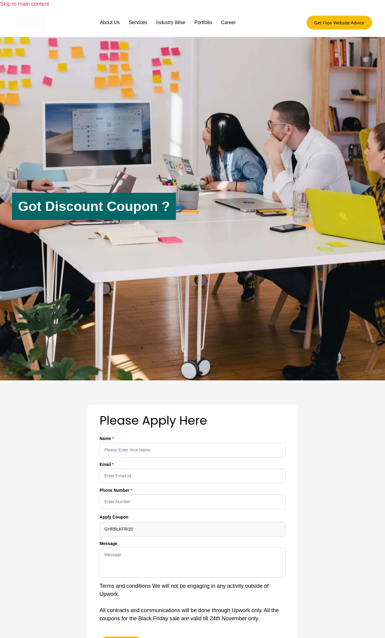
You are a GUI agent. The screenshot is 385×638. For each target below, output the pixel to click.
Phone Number (115, 490)
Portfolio (203, 22)
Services (138, 22)
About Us (110, 22)
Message (108, 543)
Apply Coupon (114, 517)
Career (228, 22)
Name (106, 438)
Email (106, 464)
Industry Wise (170, 22)
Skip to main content (24, 4)
